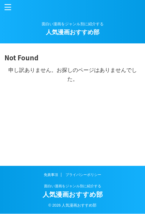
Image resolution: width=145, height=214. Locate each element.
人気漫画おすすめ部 (72, 32)
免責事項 (51, 175)
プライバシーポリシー (83, 175)
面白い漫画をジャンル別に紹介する (72, 186)
